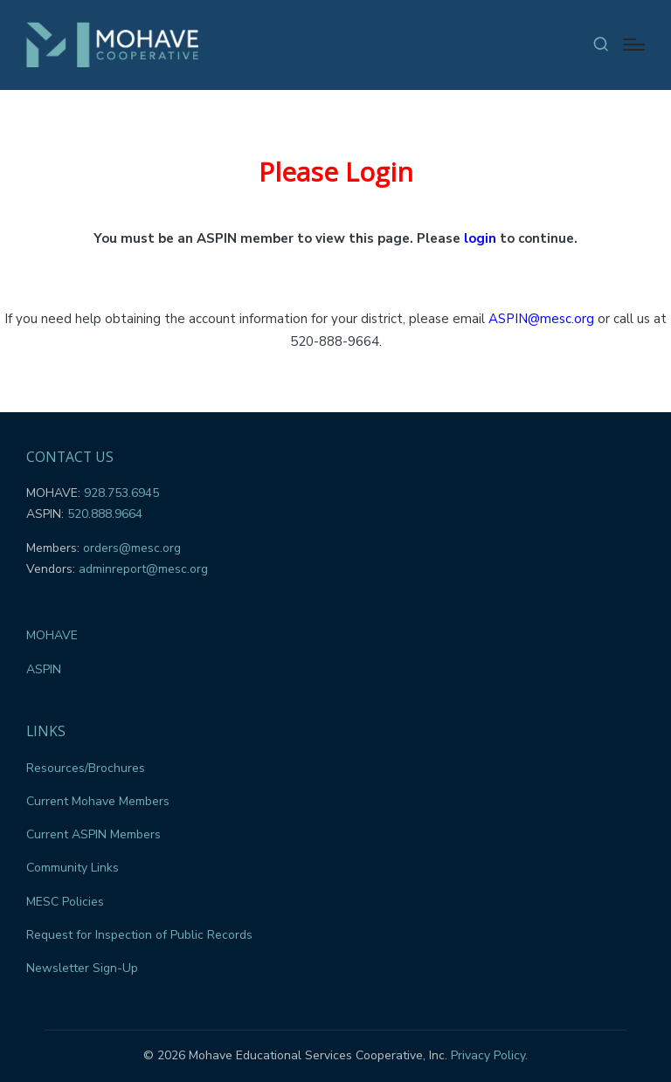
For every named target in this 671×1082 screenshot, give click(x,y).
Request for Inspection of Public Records (139, 935)
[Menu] (634, 44)
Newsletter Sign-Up (82, 968)
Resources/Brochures (85, 768)
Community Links (72, 867)
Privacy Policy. (489, 1055)
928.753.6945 (121, 493)
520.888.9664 (104, 514)
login (480, 238)
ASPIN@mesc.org (541, 318)
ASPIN (43, 669)
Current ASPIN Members (93, 834)
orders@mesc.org (132, 548)
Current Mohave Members (97, 801)
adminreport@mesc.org (143, 569)
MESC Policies (65, 901)
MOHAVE (52, 635)
